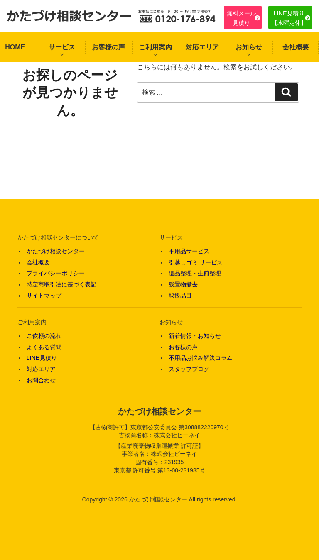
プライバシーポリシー (56, 273)
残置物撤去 (183, 284)
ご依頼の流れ (44, 336)
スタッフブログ (189, 369)
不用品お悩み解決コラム (201, 358)
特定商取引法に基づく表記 (61, 284)
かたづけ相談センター (56, 251)
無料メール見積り (241, 18)
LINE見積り (42, 358)
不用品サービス (189, 251)
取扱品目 (180, 295)
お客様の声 (108, 47)
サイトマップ (44, 295)
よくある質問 (44, 347)
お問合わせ (41, 380)
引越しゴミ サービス (196, 262)
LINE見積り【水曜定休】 (289, 18)
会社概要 (295, 47)
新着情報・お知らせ (195, 336)
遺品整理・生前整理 (195, 273)
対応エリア (202, 47)
